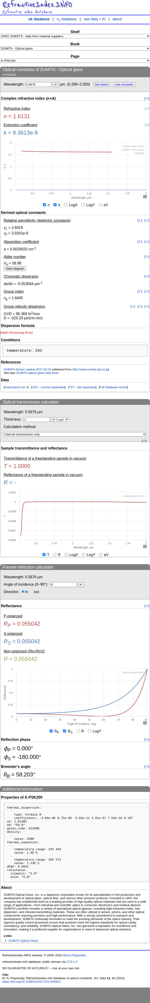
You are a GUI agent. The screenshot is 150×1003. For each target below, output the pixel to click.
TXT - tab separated (82, 388)
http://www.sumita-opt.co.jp (90, 370)
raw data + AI (94, 19)
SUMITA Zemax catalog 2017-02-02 (27, 370)
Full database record (113, 388)
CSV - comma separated (48, 388)
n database (67, 19)
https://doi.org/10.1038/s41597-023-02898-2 (31, 997)
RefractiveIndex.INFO (37, 4)
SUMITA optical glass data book (37, 373)
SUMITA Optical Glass (23, 956)
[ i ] (147, 98)
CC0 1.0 (72, 977)
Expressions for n (16, 388)
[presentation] (16, 332)
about (117, 19)
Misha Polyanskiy (74, 970)
